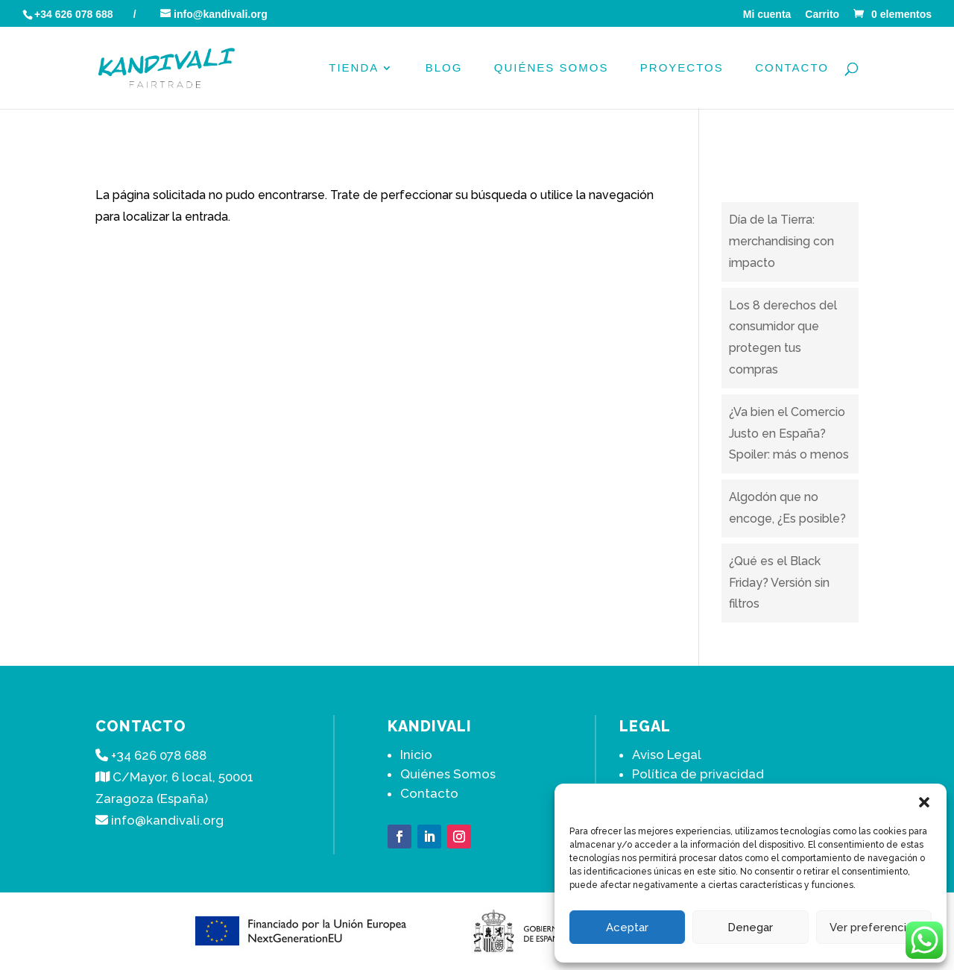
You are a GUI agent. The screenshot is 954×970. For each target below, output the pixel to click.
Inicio (416, 754)
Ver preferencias (874, 927)
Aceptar (627, 927)
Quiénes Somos (551, 68)
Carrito (822, 14)
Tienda (354, 68)
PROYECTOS (682, 68)
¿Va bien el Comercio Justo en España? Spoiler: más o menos (789, 433)
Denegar (750, 927)
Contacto (792, 68)
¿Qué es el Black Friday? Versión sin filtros (779, 582)
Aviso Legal (666, 754)
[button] (924, 802)
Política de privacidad (698, 773)
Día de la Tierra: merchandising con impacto (781, 241)
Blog (444, 68)
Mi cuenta (767, 14)
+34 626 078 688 (73, 14)
